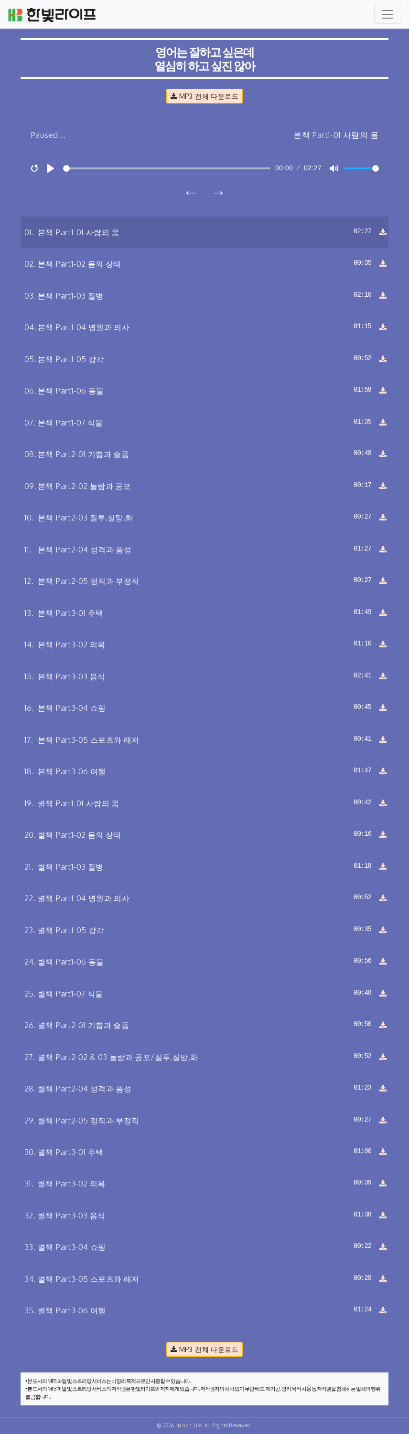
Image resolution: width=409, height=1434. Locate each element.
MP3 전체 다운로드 (204, 96)
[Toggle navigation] (387, 14)
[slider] (166, 168)
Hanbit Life (188, 1425)
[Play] (50, 168)
